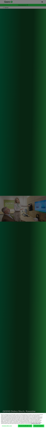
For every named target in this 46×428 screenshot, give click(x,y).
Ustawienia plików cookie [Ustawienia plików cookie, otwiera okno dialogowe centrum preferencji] (7, 425)
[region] (23, 420)
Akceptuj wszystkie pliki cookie (25, 425)
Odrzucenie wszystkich (38, 425)
